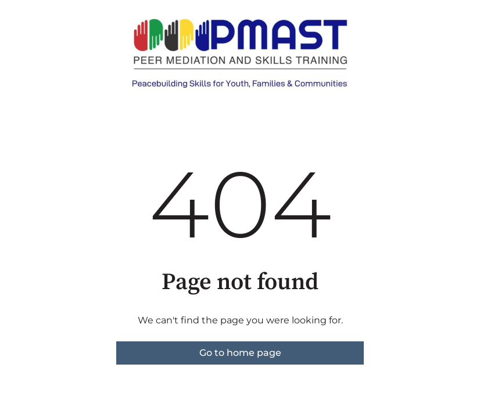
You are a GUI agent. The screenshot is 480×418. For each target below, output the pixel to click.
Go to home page (240, 352)
